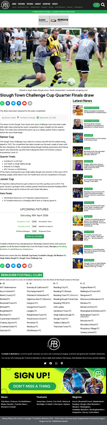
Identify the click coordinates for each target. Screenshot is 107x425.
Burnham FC (5, 315)
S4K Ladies (59, 307)
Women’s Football (8, 407)
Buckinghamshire (97, 410)
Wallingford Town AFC (90, 291)
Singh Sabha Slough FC (9, 258)
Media (3, 404)
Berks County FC (8, 295)
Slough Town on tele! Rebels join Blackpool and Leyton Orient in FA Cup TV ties (95, 264)
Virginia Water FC (88, 287)
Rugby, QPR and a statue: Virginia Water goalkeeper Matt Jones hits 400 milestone (94, 166)
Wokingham (85, 407)
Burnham (87, 148)
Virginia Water (88, 135)
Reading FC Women (62, 291)
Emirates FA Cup (89, 202)
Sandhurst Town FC (63, 311)
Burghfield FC (6, 311)
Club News (5, 401)
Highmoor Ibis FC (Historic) (39, 299)
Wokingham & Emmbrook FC (93, 311)
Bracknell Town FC (8, 303)
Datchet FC (5, 330)
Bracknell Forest (85, 401)
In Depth (49, 404)
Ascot (74, 401)
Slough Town (88, 176)
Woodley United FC (89, 324)
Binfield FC (5, 299)
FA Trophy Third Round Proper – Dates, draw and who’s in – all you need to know (93, 237)
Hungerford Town (23, 222)
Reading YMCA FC (62, 303)
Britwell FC (5, 307)
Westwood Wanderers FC (92, 299)
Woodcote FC (87, 320)
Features (21, 4)
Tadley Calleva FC (62, 322)
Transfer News (21, 404)
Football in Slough (27, 117)
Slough (83, 404)
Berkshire (84, 410)
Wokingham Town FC (89, 316)
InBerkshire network (60, 421)
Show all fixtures (34, 236)
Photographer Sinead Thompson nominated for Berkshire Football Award (94, 125)
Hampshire (76, 412)
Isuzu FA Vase (88, 189)
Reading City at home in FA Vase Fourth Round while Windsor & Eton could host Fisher (94, 194)
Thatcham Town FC (62, 326)
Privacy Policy (7, 418)
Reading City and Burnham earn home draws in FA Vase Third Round (94, 251)
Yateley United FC (88, 332)
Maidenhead (98, 401)
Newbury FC (32, 326)
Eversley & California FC (38, 287)
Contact (38, 4)
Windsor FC (85, 303)
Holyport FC (32, 303)
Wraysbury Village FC (90, 328)
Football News (24, 401)
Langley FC (32, 311)
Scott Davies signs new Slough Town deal (93, 180)
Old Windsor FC (60, 255)
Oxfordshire (94, 412)
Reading (75, 404)
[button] (2, 103)
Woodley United (24, 226)
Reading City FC (61, 287)
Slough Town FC (61, 318)
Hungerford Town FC (36, 307)
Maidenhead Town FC (37, 315)
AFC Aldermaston (8, 287)
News (14, 4)
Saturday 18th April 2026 (34, 215)
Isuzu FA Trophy (89, 232)
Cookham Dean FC (8, 326)
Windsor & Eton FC (89, 307)
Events (49, 401)
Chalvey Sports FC (8, 322)
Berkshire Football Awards (92, 108)
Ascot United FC (7, 291)
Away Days (41, 401)
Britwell (25, 255)
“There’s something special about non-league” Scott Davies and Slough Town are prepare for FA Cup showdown (95, 222)
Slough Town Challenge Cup (30, 258)
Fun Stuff (57, 401)
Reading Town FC (66, 295)
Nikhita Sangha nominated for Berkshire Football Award (95, 111)
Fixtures (30, 4)
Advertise (46, 4)
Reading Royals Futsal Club (66, 299)
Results (10, 404)
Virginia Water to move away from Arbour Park (95, 139)
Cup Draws (33, 255)
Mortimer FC (32, 322)
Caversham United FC (10, 318)
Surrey (85, 412)
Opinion (67, 404)
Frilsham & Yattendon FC (38, 295)
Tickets (55, 4)
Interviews (58, 404)
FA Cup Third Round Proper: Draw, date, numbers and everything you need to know (94, 208)
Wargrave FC (86, 295)
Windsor (75, 407)
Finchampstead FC (35, 291)
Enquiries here (83, 418)
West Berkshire (93, 404)
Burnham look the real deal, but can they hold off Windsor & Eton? (94, 153)
